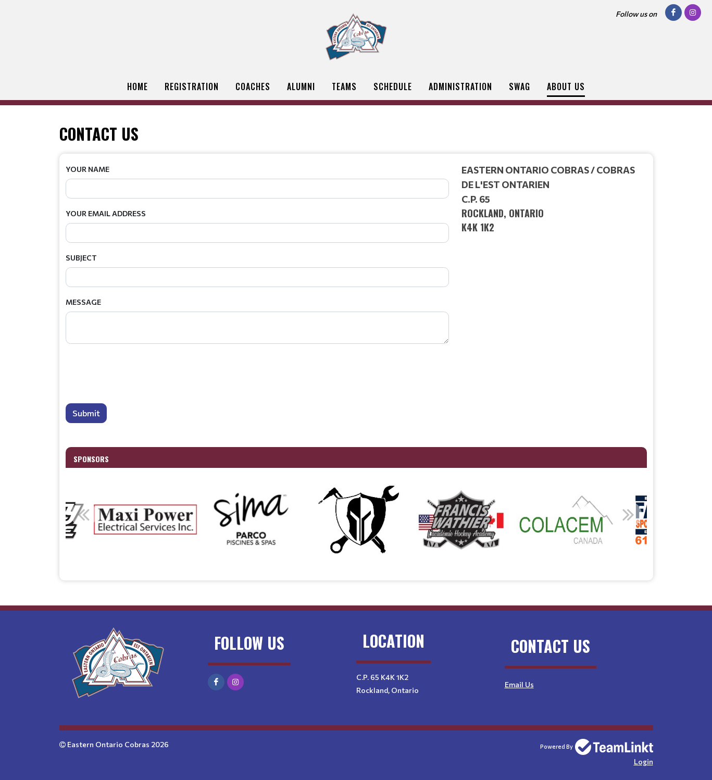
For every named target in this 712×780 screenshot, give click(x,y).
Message (83, 302)
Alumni (301, 86)
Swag (519, 86)
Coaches (252, 86)
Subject (81, 257)
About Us (566, 86)
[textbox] (554, 198)
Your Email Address (106, 213)
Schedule (392, 86)
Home (137, 86)
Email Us (519, 684)
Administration (460, 86)
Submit (86, 413)
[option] (145, 520)
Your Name (87, 169)
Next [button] (629, 514)
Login (643, 761)
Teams (344, 86)
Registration (192, 86)
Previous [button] (84, 514)
